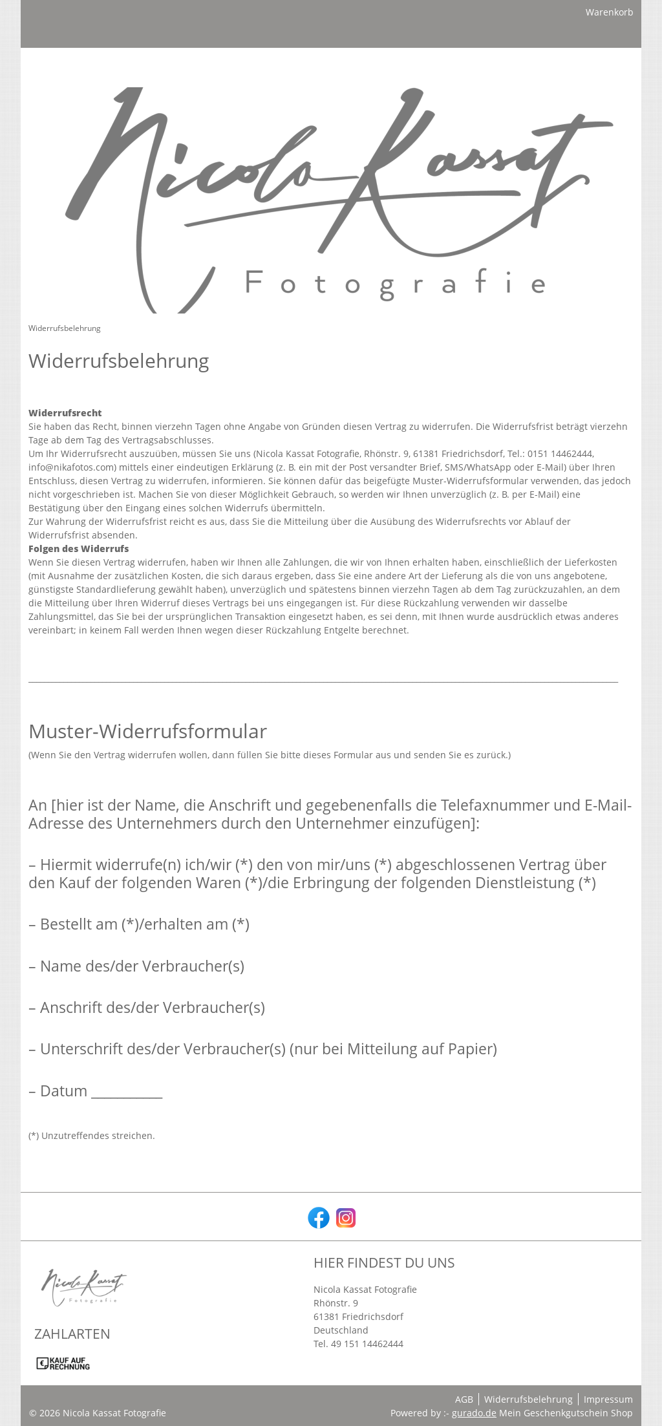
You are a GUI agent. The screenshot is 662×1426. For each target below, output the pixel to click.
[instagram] (345, 1216)
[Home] (44, 110)
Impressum (608, 1399)
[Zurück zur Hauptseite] (252, 110)
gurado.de (474, 1413)
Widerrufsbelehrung (528, 1399)
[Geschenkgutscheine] (128, 110)
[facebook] (317, 1216)
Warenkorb (610, 14)
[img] (331, 61)
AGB (464, 1399)
